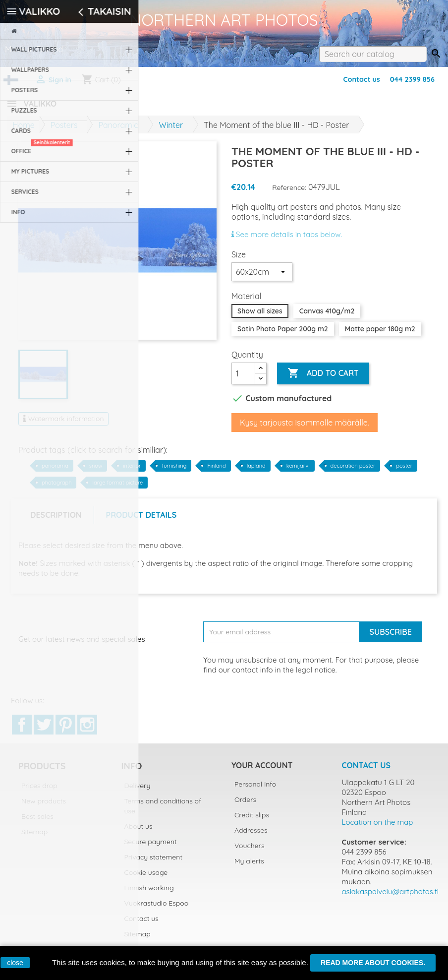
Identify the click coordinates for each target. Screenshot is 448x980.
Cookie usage (146, 878)
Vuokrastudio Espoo (156, 909)
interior (132, 471)
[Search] (373, 54)
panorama (55, 471)
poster (404, 471)
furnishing (174, 471)
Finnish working (149, 893)
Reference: (289, 193)
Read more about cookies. (373, 963)
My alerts (249, 866)
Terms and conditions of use (163, 811)
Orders (245, 805)
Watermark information (63, 424)
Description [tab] (56, 521)
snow (95, 471)
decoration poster (353, 471)
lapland (256, 471)
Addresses (251, 836)
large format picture (117, 488)
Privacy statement (153, 862)
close (15, 963)
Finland (216, 471)
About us (138, 832)
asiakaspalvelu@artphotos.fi (390, 897)
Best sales (37, 822)
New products (43, 806)
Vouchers (249, 851)
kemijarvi (298, 471)
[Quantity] (243, 379)
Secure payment (150, 847)
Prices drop (39, 791)
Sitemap (34, 837)
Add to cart (322, 379)
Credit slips (251, 820)
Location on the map (377, 828)
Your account (261, 771)
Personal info (255, 790)
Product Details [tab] (141, 521)
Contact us (361, 79)
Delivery (137, 791)
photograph (56, 488)
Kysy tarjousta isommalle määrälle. (304, 428)
